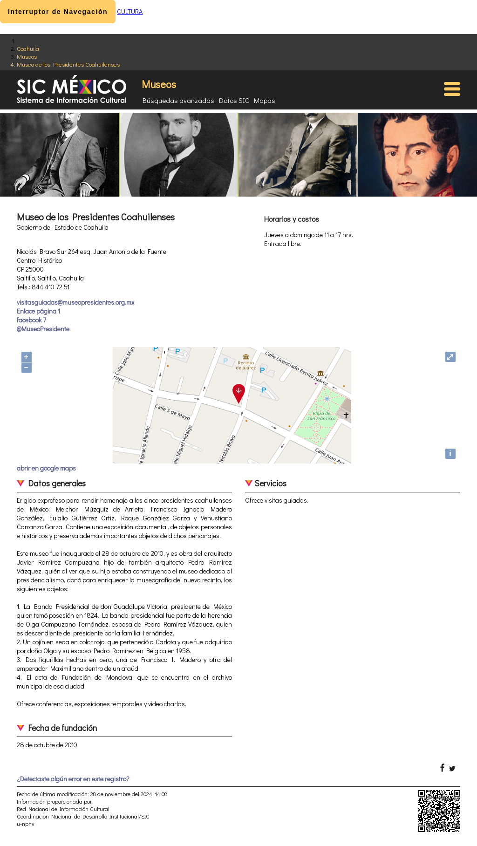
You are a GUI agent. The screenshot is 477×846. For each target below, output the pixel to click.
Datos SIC (234, 100)
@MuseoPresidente (43, 328)
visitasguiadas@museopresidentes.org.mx (75, 302)
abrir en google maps (46, 468)
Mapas (264, 100)
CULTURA (130, 11)
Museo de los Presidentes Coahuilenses (68, 64)
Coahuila (28, 48)
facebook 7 (31, 319)
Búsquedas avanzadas (178, 100)
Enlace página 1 (38, 311)
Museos (27, 56)
